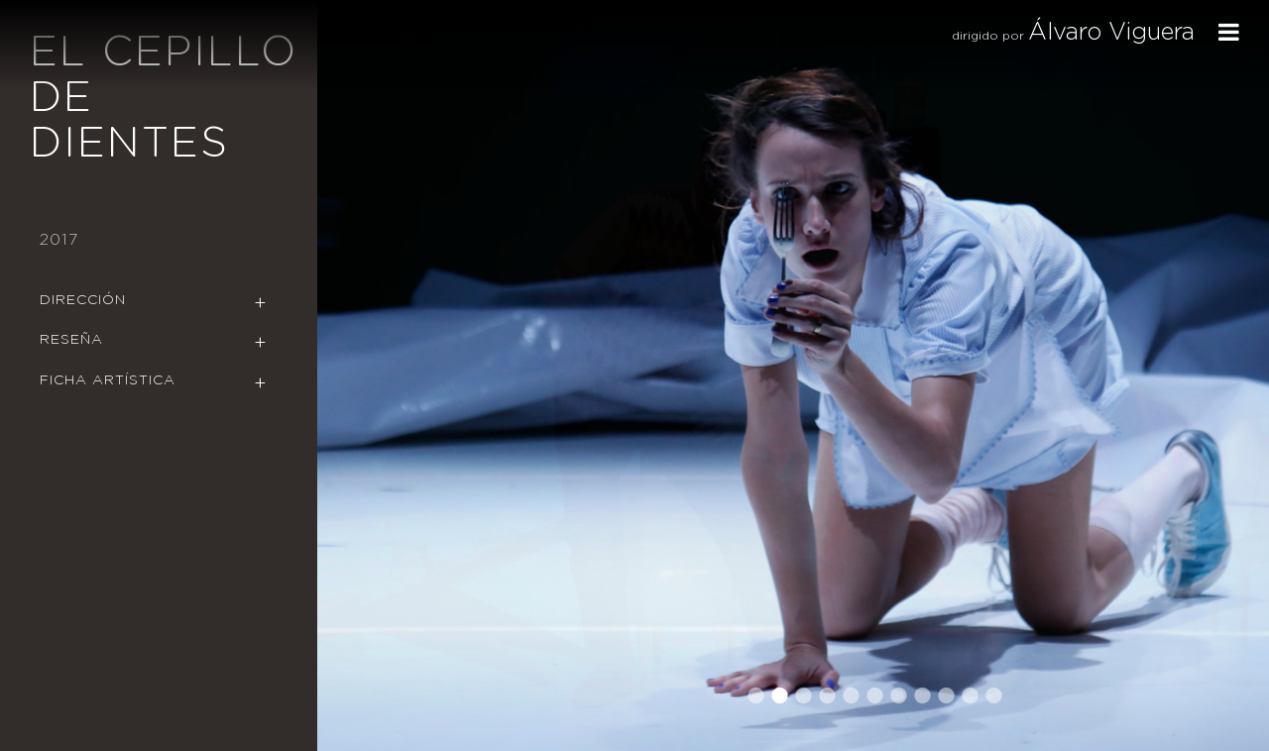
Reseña (71, 340)
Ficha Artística (107, 380)
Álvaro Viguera (1111, 33)
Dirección (83, 300)
